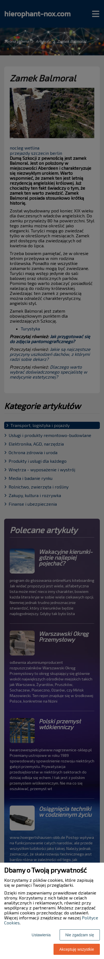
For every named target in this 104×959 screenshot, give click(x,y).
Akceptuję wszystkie (76, 949)
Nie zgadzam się (79, 935)
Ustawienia (41, 935)
